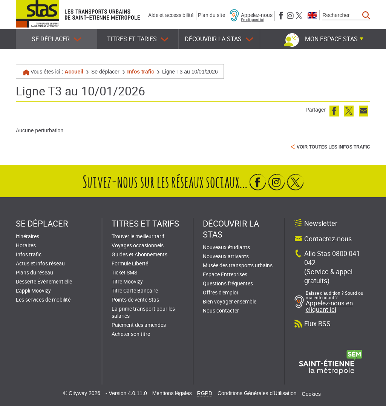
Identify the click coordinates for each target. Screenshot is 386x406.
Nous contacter (221, 310)
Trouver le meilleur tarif (138, 236)
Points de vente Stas (135, 299)
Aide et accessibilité (170, 14)
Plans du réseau (34, 272)
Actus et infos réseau (40, 263)
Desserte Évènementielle (44, 281)
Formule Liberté (130, 263)
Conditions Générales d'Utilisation (257, 393)
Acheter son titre (131, 333)
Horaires (26, 245)
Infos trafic (141, 72)
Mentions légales (172, 393)
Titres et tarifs (137, 39)
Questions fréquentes (228, 283)
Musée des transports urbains (238, 265)
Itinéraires (27, 236)
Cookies (311, 394)
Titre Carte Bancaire (135, 290)
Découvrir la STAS (219, 39)
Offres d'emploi (220, 292)
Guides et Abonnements (139, 254)
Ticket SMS (124, 272)
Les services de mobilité (43, 299)
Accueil (73, 72)
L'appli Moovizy (33, 290)
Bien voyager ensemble (229, 301)
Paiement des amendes (139, 324)
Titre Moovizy (127, 281)
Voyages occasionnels (138, 245)
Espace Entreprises (225, 274)
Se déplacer (56, 39)
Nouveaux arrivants (226, 256)
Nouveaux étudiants (226, 247)
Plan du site (211, 14)
